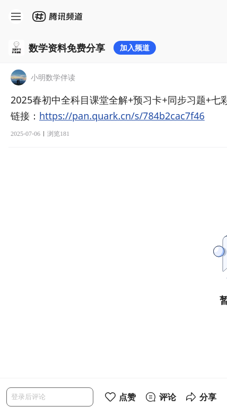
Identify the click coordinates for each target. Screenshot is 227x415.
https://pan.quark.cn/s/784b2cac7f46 (122, 115)
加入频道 (135, 47)
